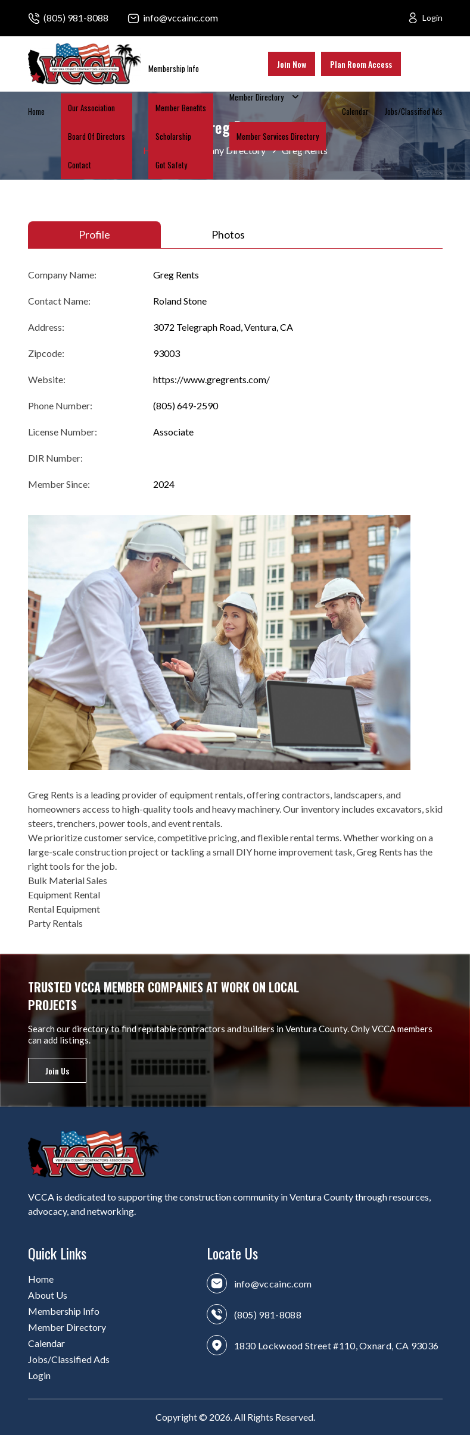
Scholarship (173, 136)
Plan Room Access (361, 64)
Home (36, 111)
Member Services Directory (277, 136)
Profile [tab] (94, 234)
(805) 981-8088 (75, 17)
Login (432, 17)
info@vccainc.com (180, 17)
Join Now (291, 64)
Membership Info (173, 68)
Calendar (355, 111)
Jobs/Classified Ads (414, 111)
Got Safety (171, 165)
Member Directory (256, 97)
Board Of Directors (96, 136)
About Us (47, 1295)
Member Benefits (180, 108)
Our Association (91, 108)
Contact (79, 165)
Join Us (57, 1070)
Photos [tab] (228, 234)
